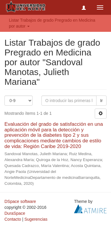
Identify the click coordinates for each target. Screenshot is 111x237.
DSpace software (20, 201)
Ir (101, 100)
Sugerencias (35, 219)
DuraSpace (14, 213)
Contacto (12, 219)
